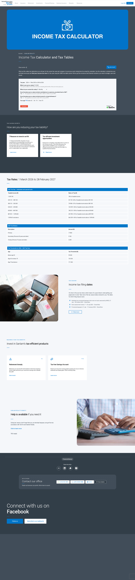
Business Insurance (62, 3)
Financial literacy (67, 459)
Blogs (21, 53)
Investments (39, 3)
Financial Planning (49, 3)
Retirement (31, 3)
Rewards (71, 3)
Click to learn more (16, 428)
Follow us (15, 521)
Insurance (22, 3)
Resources (79, 3)
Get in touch (130, 3)
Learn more (13, 152)
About (16, 3)
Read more (47, 152)
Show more (75, 312)
